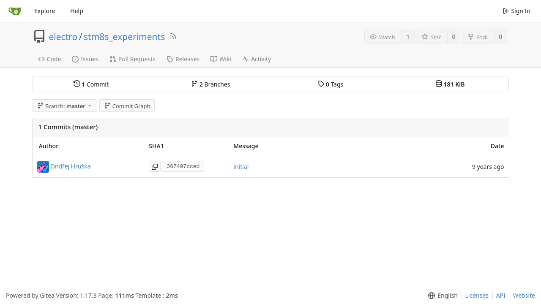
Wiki (220, 59)
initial (241, 167)
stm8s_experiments (124, 37)
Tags (330, 84)
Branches (210, 84)
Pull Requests (132, 59)
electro (63, 37)
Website (524, 295)
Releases (183, 59)
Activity (256, 59)
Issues (85, 59)
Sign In (517, 11)
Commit (91, 84)
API (500, 295)
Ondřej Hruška (70, 166)
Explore (44, 11)
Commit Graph (127, 106)
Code (49, 59)
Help (76, 11)
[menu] (441, 295)
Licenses (477, 295)
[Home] (14, 11)
